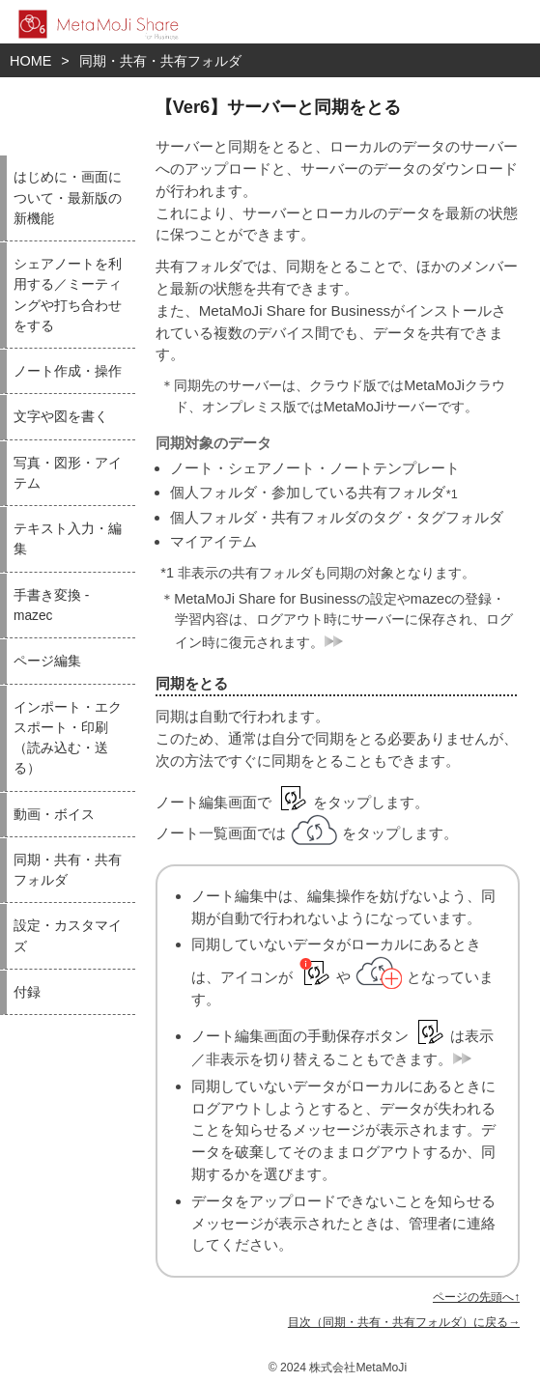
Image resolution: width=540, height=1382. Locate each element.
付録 (27, 992)
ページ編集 (47, 661)
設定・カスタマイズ (68, 935)
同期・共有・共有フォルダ (160, 61)
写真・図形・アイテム (68, 473)
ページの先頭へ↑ (476, 1297)
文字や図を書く (61, 416)
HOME (30, 61)
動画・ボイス (54, 814)
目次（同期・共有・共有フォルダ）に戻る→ (404, 1322)
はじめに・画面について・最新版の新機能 (68, 198)
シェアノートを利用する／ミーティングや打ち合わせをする (68, 295)
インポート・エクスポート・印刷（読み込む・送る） (68, 738)
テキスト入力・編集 (68, 539)
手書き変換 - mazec (51, 605)
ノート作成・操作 (68, 371)
